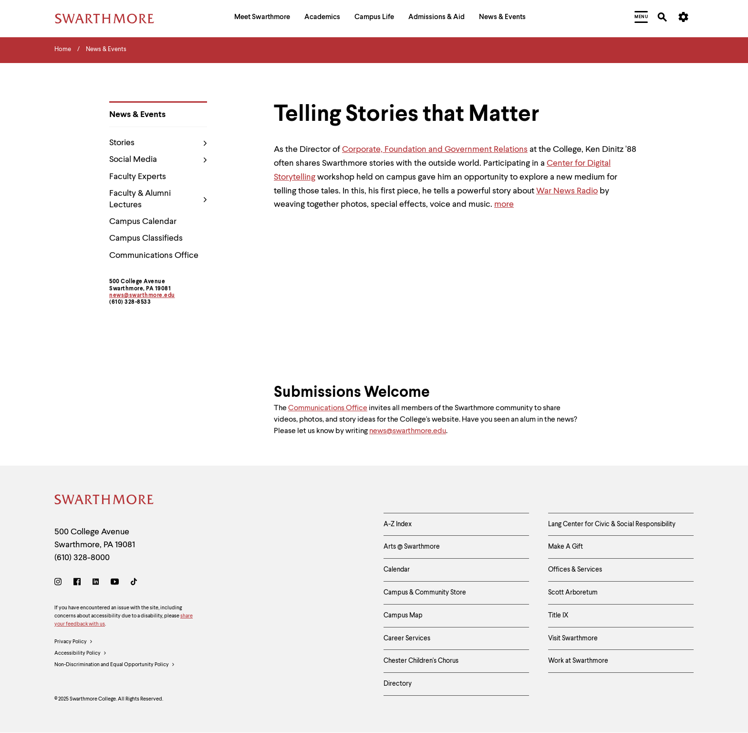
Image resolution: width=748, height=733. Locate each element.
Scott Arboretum (573, 592)
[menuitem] (262, 18)
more (504, 204)
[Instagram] (59, 583)
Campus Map (403, 615)
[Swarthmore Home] (104, 501)
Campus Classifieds (146, 238)
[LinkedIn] (96, 583)
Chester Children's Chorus (421, 661)
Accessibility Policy (80, 653)
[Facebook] (77, 583)
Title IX (558, 615)
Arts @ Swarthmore (412, 546)
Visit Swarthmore (573, 638)
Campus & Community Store (425, 592)
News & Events (137, 114)
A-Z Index (398, 524)
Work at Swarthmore (578, 661)
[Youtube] (115, 583)
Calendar (397, 569)
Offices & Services (575, 569)
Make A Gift (565, 546)
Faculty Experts (137, 176)
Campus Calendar (143, 221)
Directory (398, 683)
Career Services (407, 638)
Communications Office (153, 255)
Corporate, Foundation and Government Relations (435, 149)
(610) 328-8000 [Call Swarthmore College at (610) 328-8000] (82, 557)
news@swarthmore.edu (142, 295)
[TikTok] (134, 583)
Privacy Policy (73, 642)
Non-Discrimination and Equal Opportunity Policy (114, 665)
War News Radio (567, 191)
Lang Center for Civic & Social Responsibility (611, 524)
